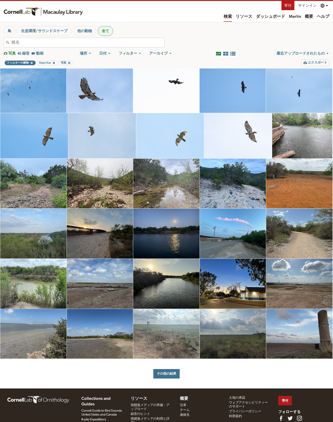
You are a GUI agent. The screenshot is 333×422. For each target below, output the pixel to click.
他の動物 (84, 31)
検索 (228, 17)
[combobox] (87, 42)
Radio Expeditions (93, 419)
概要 (309, 17)
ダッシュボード (270, 17)
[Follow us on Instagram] (299, 418)
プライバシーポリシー (245, 411)
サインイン (307, 5)
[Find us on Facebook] (281, 418)
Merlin (295, 17)
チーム (185, 410)
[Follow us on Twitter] (290, 418)
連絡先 (185, 414)
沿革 (183, 405)
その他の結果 (166, 373)
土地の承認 (237, 397)
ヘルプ (323, 17)
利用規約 (235, 416)
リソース (244, 17)
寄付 (288, 5)
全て (105, 31)
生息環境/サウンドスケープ (44, 31)
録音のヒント (140, 414)
